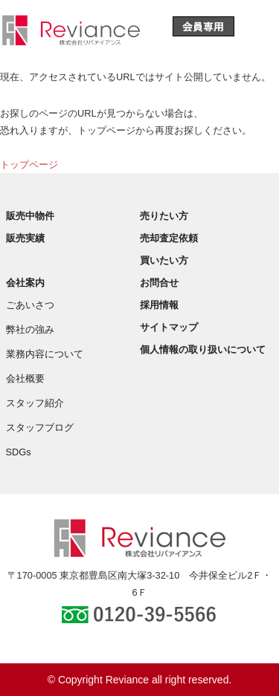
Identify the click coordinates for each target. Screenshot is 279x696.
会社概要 (25, 378)
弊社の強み (30, 329)
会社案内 (25, 282)
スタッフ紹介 (35, 403)
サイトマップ (169, 327)
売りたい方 (164, 215)
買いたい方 (164, 260)
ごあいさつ (30, 304)
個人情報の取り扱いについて (203, 349)
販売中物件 (30, 215)
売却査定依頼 (169, 238)
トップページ (29, 164)
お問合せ (159, 282)
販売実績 (25, 238)
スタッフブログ (40, 427)
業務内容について (44, 354)
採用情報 (159, 304)
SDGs (18, 452)
